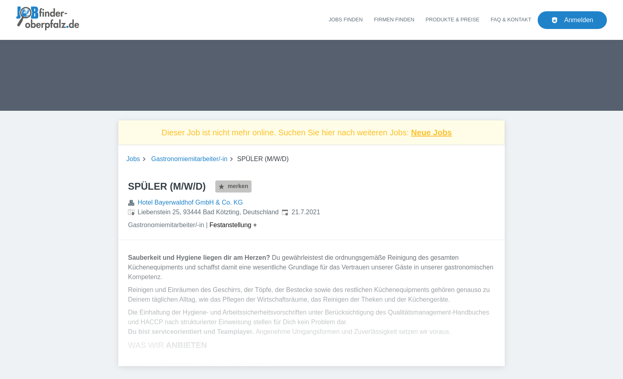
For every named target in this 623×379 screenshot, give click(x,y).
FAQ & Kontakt (511, 20)
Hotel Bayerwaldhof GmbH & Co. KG (190, 202)
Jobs (133, 158)
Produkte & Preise (453, 20)
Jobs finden (346, 20)
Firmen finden (394, 20)
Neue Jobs (431, 132)
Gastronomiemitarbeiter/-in (189, 158)
